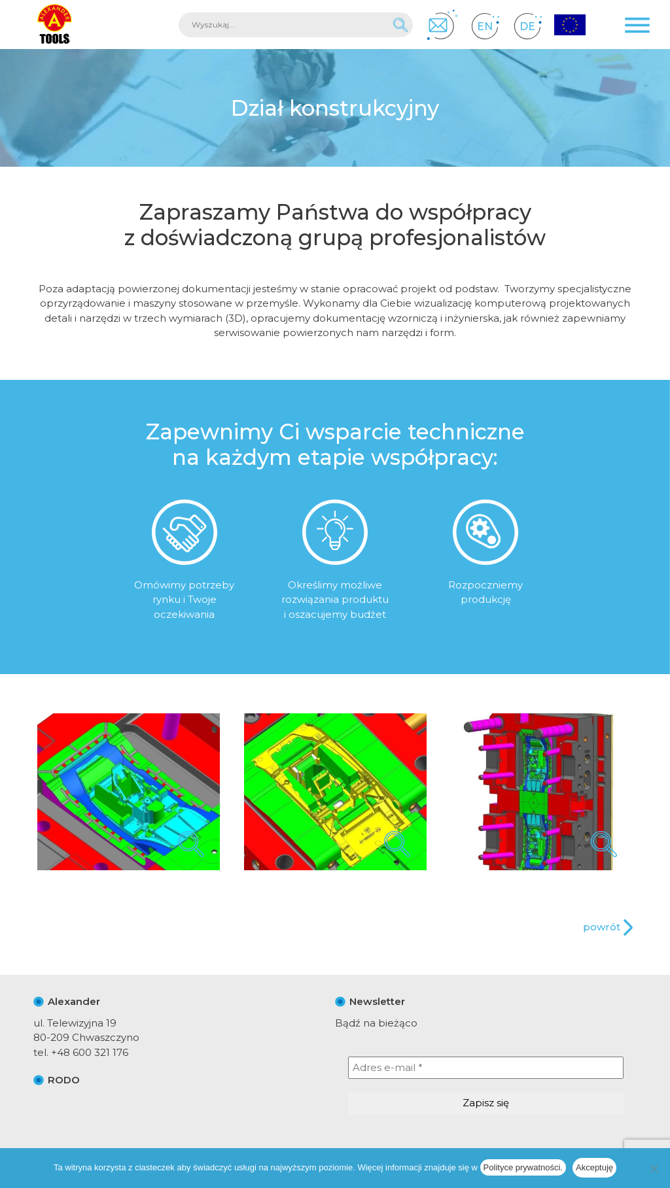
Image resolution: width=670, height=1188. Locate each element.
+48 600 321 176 (89, 1052)
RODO (64, 1080)
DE (527, 26)
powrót (601, 927)
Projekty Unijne (570, 26)
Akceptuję (594, 1167)
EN (485, 26)
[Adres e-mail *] (486, 1068)
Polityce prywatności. (523, 1167)
